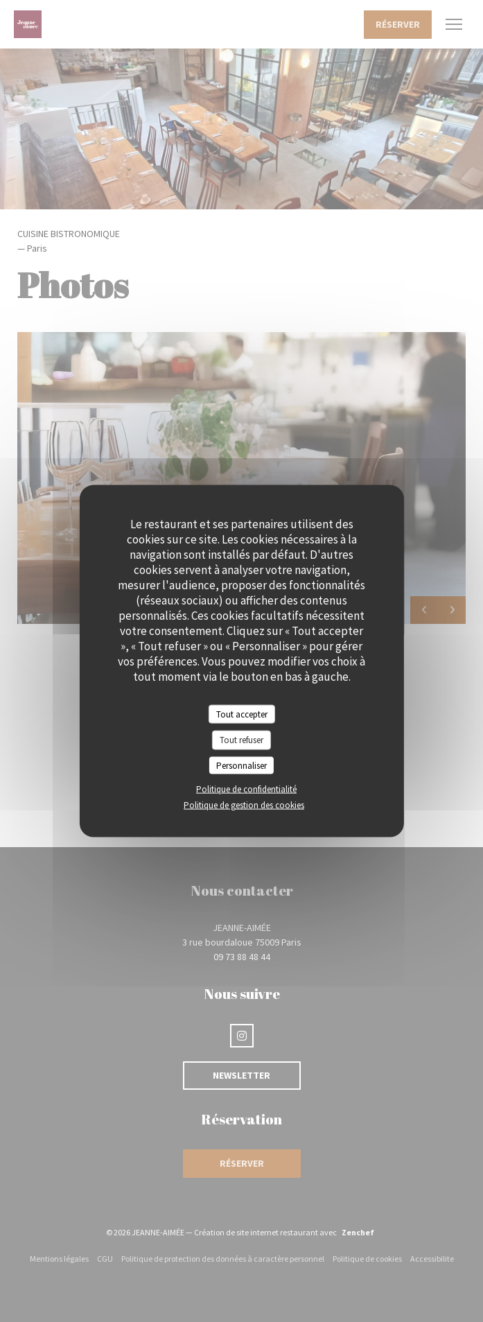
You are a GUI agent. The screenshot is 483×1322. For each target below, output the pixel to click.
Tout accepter (241, 714)
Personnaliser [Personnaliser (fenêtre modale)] (241, 765)
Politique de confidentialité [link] (246, 789)
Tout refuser (241, 740)
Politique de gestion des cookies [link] (244, 805)
